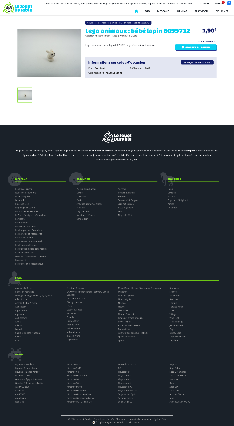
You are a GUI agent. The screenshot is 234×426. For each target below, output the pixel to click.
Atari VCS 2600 (22, 386)
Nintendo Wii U (74, 383)
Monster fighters (126, 295)
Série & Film (82, 218)
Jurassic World (73, 335)
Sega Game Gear (178, 375)
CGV (164, 419)
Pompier (122, 196)
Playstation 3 (124, 379)
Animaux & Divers (24, 288)
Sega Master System (128, 394)
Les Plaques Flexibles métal (28, 241)
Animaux (122, 188)
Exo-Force (72, 313)
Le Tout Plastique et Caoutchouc (31, 215)
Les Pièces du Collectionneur (29, 263)
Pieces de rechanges (86, 188)
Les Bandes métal (24, 237)
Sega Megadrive (126, 398)
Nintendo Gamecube (77, 375)
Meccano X (20, 260)
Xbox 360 (174, 386)
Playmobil (201, 11)
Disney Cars (175, 332)
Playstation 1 (124, 371)
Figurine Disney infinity (26, 368)
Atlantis (18, 325)
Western (81, 207)
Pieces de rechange (24, 291)
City (17, 340)
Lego (147, 11)
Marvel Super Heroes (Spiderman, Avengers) (139, 288)
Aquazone (20, 314)
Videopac (174, 379)
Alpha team (20, 306)
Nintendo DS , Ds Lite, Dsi (79, 401)
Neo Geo (19, 401)
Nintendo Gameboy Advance (80, 398)
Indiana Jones (73, 332)
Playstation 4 (124, 383)
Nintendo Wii (73, 379)
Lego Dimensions (178, 336)
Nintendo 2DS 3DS (127, 364)
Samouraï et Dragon (128, 200)
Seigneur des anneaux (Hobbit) (133, 332)
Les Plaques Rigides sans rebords (31, 248)
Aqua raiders (21, 310)
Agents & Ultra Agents (26, 303)
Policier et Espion (126, 192)
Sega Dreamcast (178, 371)
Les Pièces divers (23, 188)
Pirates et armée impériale (131, 317)
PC (119, 368)
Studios (173, 291)
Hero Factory (73, 324)
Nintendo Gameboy (76, 390)
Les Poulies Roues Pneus (27, 211)
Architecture (21, 317)
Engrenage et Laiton (25, 207)
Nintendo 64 (73, 371)
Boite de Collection (24, 252)
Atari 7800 (20, 394)
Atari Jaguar (20, 398)
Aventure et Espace (86, 215)
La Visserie (20, 218)
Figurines (222, 11)
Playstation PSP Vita (127, 390)
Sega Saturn (175, 368)
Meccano (163, 11)
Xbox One (174, 390)
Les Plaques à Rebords (26, 245)
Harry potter (72, 320)
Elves (69, 305)
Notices (122, 306)
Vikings (173, 314)
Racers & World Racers (129, 325)
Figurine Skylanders (24, 364)
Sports (121, 340)
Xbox (172, 383)
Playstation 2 (124, 375)
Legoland (174, 340)
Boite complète (22, 196)
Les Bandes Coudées (25, 226)
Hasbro (171, 196)
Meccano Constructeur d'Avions (30, 256)
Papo (170, 188)
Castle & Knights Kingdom (27, 332)
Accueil (136, 12)
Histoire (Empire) (126, 207)
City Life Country (85, 211)
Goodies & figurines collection (29, 383)
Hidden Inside (73, 328)
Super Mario (175, 295)
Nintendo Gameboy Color (79, 394)
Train (172, 310)
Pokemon (172, 207)
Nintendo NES (73, 364)
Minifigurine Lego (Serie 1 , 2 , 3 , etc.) (33, 295)
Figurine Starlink (22, 375)
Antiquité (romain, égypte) (89, 203)
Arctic (18, 321)
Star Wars (174, 288)
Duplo (172, 329)
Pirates (80, 200)
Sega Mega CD (125, 401)
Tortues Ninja (176, 306)
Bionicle (19, 329)
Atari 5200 (20, 390)
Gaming (182, 11)
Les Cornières (22, 222)
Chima (18, 336)
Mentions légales (151, 419)
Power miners (124, 321)
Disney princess (74, 302)
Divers (80, 192)
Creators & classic (75, 288)
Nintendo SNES (74, 368)
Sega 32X (174, 364)
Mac (172, 398)
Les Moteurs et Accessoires (28, 233)
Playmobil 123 (125, 215)
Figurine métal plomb (178, 200)
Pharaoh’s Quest (126, 314)
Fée (120, 211)
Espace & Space (74, 309)
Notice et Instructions (25, 192)
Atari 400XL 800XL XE (180, 401)
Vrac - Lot (174, 317)
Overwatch (123, 310)
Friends (70, 317)
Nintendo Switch (75, 386)
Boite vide (20, 200)
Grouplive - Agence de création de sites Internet (118, 422)
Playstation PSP (125, 386)
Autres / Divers (177, 394)
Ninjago (122, 303)
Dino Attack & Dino (76, 298)
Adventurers (21, 299)
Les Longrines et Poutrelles (28, 230)
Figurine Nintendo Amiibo (27, 371)
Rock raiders (124, 329)
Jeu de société (176, 325)
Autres (171, 203)
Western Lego (176, 321)
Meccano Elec (22, 203)
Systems (174, 299)
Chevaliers (81, 196)
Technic (173, 303)
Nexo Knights (124, 299)
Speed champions (126, 336)
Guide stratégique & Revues (28, 379)
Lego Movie (72, 339)
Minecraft (122, 291)
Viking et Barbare (126, 203)
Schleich (172, 192)
